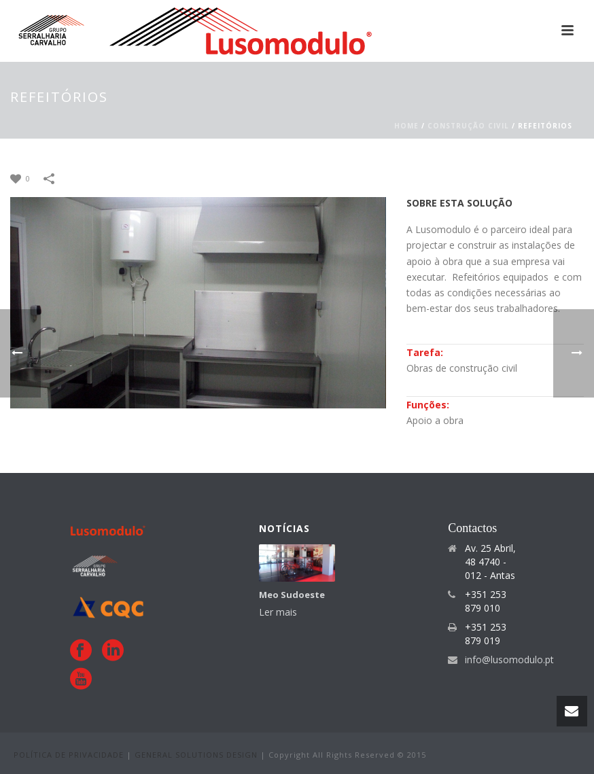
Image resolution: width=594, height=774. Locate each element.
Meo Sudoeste (292, 594)
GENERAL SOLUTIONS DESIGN (197, 755)
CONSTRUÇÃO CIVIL (468, 125)
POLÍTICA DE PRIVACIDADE (70, 755)
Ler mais (278, 611)
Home (406, 125)
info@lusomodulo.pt (509, 660)
